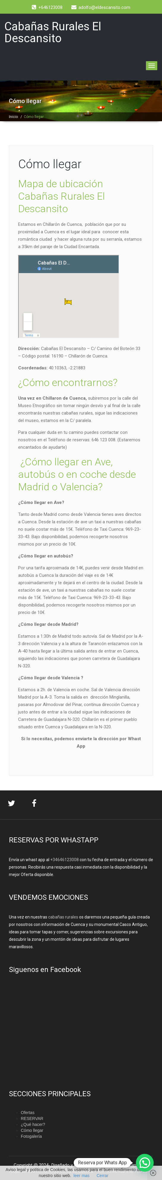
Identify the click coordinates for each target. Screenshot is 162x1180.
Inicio (13, 117)
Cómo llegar (49, 164)
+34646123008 (64, 859)
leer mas (81, 1175)
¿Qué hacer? (33, 1124)
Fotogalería (31, 1136)
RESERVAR (32, 1118)
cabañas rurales (62, 917)
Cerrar (102, 1175)
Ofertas (27, 1112)
